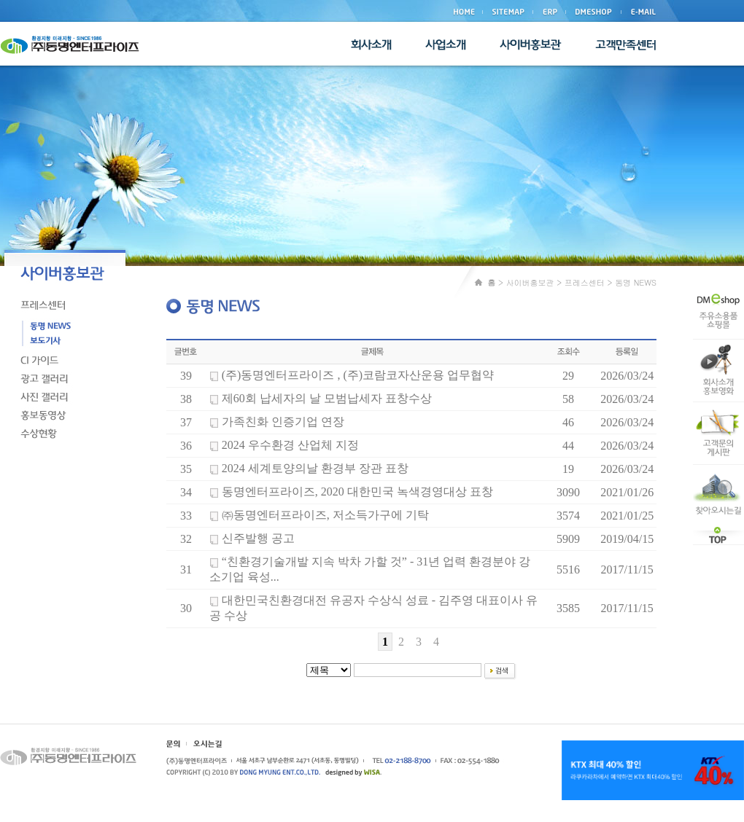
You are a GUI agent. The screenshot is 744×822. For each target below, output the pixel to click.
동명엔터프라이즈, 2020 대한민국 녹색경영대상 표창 (357, 491)
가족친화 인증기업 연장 (283, 421)
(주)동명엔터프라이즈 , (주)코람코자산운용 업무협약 (358, 375)
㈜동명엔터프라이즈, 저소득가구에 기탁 (325, 515)
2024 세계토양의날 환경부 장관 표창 (315, 468)
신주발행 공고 (258, 538)
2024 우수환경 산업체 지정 (290, 445)
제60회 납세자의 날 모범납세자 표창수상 (327, 398)
